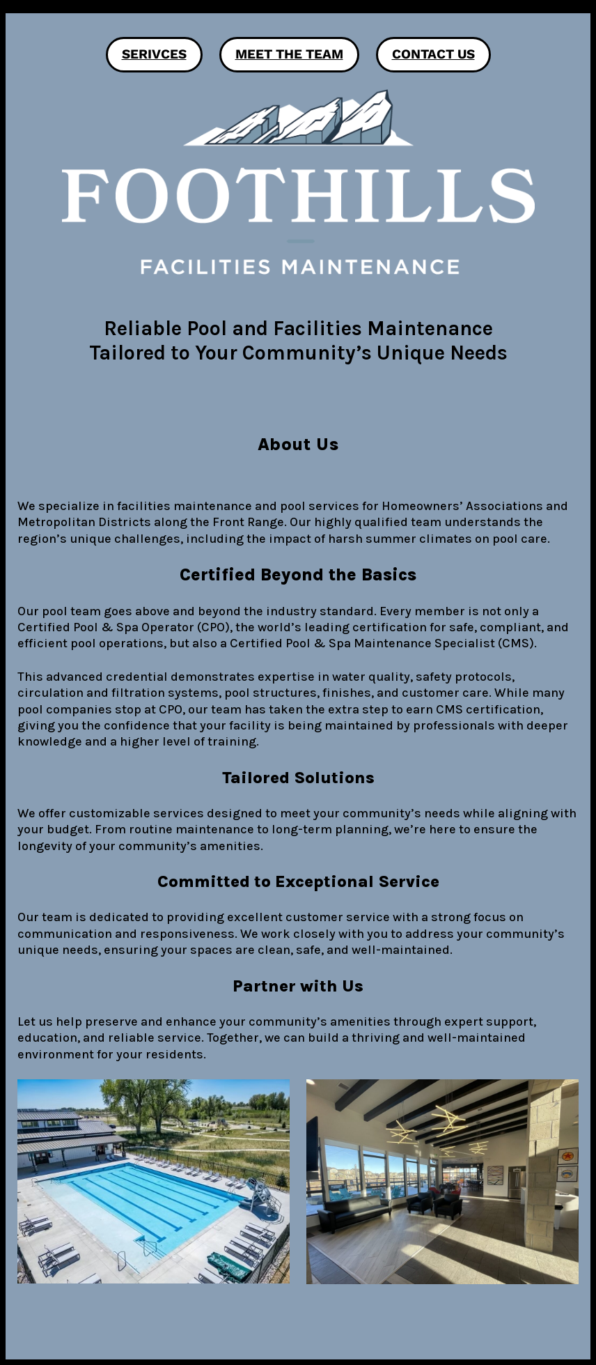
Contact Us (433, 54)
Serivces (154, 54)
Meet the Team (289, 54)
